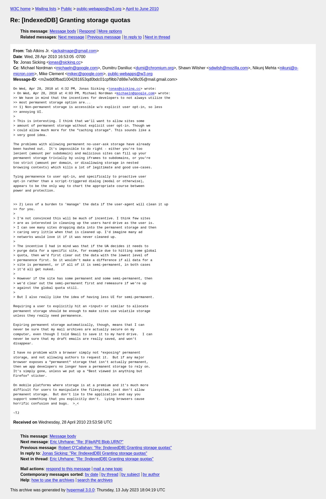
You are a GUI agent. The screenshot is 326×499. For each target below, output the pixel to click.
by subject (130, 474)
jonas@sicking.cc (64, 62)
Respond (87, 31)
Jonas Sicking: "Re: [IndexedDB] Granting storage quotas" (94, 453)
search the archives (95, 480)
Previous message (104, 37)
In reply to (133, 37)
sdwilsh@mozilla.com (228, 68)
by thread (109, 474)
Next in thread (157, 37)
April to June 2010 (142, 9)
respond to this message (68, 469)
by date (91, 474)
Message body (63, 31)
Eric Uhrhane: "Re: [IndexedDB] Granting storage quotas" (102, 459)
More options (110, 31)
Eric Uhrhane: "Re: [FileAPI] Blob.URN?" (87, 442)
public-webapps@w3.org (99, 9)
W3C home (20, 9)
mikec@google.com (85, 74)
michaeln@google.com (77, 68)
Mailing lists (45, 9)
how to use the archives (53, 480)
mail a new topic (108, 469)
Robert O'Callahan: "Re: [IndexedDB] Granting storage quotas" (115, 448)
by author (151, 474)
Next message (71, 37)
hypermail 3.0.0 (80, 490)
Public (66, 9)
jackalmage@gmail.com (75, 51)
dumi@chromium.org (155, 68)
